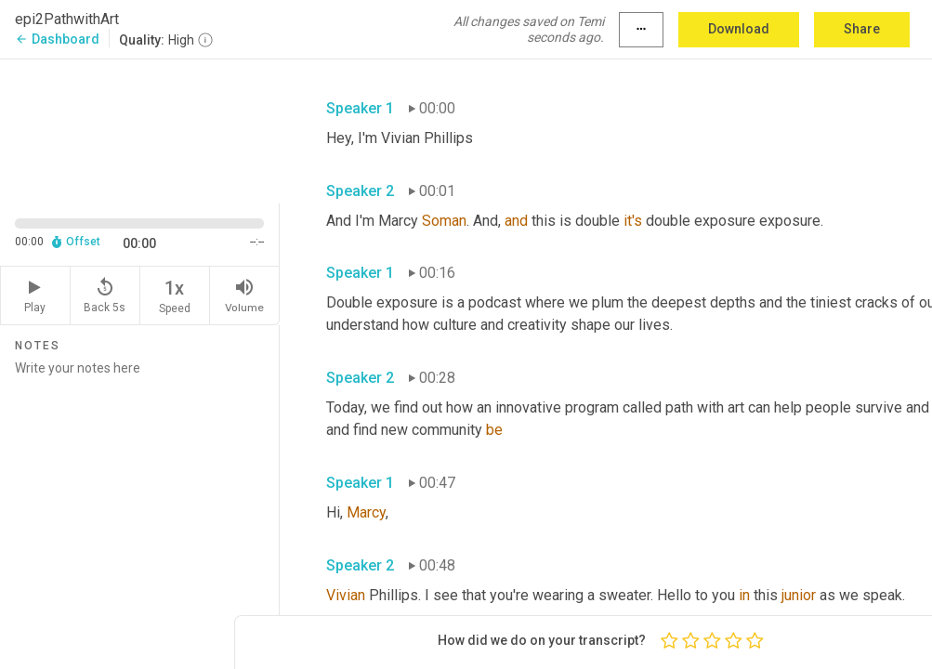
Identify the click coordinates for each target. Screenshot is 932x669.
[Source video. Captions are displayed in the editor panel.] (140, 129)
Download (738, 28)
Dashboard (57, 39)
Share (862, 28)
